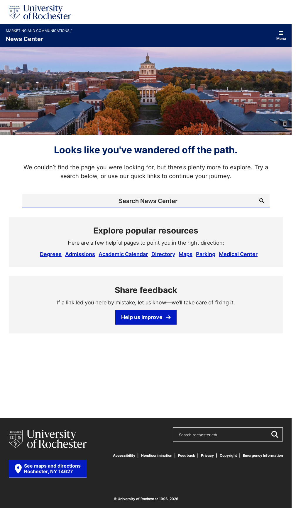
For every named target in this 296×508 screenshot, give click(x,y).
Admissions (80, 254)
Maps (185, 254)
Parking (205, 254)
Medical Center (238, 254)
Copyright (228, 455)
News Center (24, 38)
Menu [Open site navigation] (281, 35)
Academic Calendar (123, 254)
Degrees (51, 254)
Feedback (186, 455)
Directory (163, 254)
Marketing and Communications (38, 31)
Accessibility (124, 455)
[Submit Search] (262, 201)
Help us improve (146, 317)
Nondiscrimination (156, 455)
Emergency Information (263, 455)
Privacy (207, 455)
